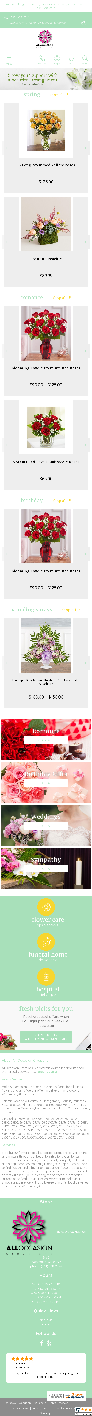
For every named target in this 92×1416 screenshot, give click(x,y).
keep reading (47, 1072)
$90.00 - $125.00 (46, 385)
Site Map (45, 1413)
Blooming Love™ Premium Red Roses (46, 368)
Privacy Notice (41, 1408)
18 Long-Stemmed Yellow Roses (46, 165)
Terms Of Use (19, 1408)
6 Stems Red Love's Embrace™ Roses (46, 462)
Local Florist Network (68, 1408)
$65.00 (46, 478)
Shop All (57, 95)
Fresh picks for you (46, 1016)
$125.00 (46, 182)
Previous (6, 148)
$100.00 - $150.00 (46, 697)
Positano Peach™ (46, 259)
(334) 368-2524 (20, 17)
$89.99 (46, 275)
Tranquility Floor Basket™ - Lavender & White (46, 682)
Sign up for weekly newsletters (46, 1037)
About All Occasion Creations (25, 1060)
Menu (9, 63)
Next (86, 148)
